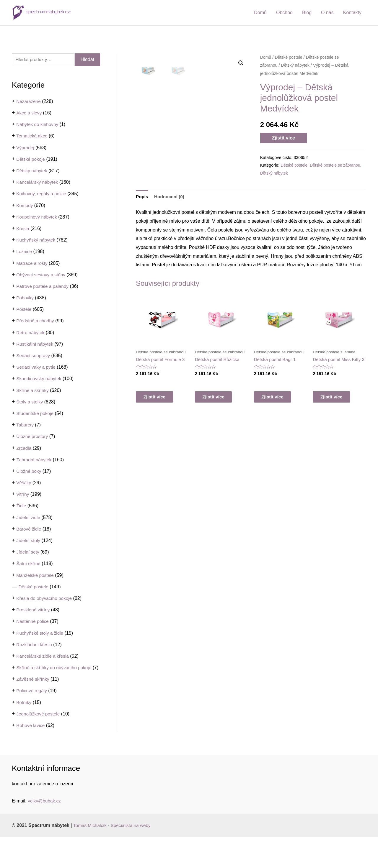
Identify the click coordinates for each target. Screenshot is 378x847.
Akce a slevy (29, 113)
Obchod (284, 12)
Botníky (24, 712)
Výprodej (25, 147)
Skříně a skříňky (33, 390)
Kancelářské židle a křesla (43, 656)
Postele (24, 309)
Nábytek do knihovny (38, 124)
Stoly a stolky (30, 402)
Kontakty (352, 12)
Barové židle (29, 529)
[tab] (142, 219)
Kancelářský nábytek (38, 182)
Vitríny (23, 494)
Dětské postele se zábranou (337, 165)
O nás (327, 12)
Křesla (23, 228)
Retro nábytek (31, 332)
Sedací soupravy (33, 355)
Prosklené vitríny (33, 610)
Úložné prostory (32, 436)
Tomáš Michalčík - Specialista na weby (113, 835)
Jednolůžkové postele (39, 723)
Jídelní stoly (28, 540)
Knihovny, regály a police (42, 193)
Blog (307, 12)
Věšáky (24, 482)
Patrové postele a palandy (43, 286)
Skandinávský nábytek (39, 378)
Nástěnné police (33, 621)
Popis (142, 219)
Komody (25, 205)
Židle (21, 506)
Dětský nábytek (32, 170)
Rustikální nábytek (35, 344)
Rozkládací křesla (34, 644)
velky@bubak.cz (45, 810)
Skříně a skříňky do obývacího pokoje (55, 667)
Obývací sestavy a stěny (41, 275)
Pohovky (25, 298)
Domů (260, 12)
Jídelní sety (28, 552)
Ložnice (24, 251)
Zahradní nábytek (34, 459)
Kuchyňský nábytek (36, 240)
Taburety (25, 425)
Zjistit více (283, 137)
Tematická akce (32, 136)
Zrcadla (24, 448)
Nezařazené (29, 101)
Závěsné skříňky (33, 688)
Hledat (87, 59)
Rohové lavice (31, 735)
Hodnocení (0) (170, 219)
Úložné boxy (29, 471)
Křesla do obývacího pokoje (45, 598)
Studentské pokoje (35, 413)
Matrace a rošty (32, 263)
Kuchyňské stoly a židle (40, 633)
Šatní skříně (28, 563)
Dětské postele (34, 587)
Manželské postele (36, 575)
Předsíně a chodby (36, 321)
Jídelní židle (28, 517)
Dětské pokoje (31, 159)
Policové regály (32, 700)
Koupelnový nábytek (37, 217)
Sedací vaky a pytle (36, 367)
